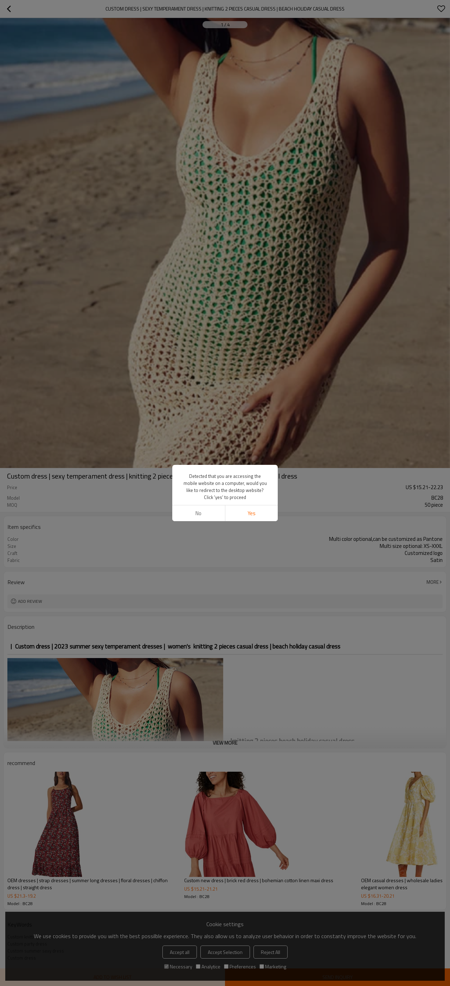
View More (225, 742)
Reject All (270, 952)
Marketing (272, 966)
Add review (30, 601)
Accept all (179, 952)
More (432, 582)
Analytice (208, 966)
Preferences (240, 966)
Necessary (178, 966)
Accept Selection (225, 952)
